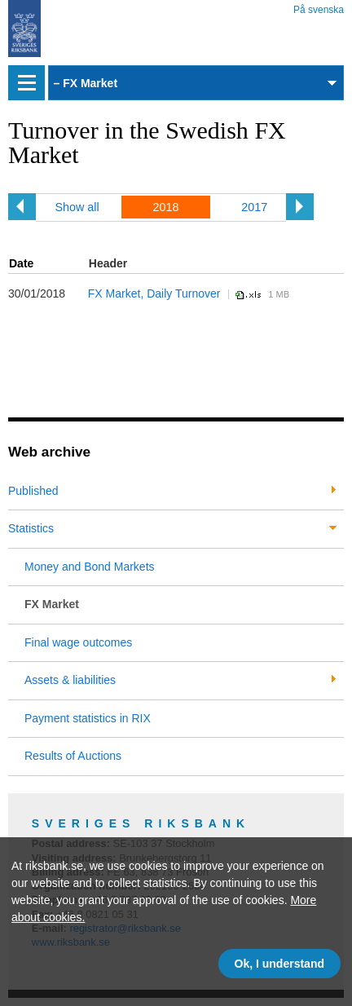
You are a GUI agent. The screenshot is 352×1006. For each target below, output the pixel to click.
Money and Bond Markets (89, 566)
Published (33, 490)
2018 (165, 207)
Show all (77, 207)
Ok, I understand (279, 963)
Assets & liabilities (70, 679)
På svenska (318, 7)
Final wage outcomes (78, 642)
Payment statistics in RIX (87, 718)
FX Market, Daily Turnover (154, 293)
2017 (254, 207)
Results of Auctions (72, 755)
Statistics (31, 528)
